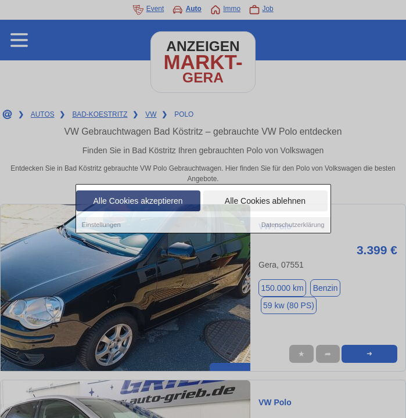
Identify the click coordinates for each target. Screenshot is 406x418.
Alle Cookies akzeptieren (137, 201)
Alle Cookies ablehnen (265, 201)
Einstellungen (101, 225)
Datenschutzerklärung (293, 225)
